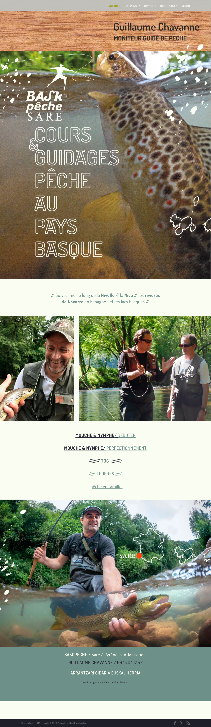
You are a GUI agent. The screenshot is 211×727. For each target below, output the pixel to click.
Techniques (131, 6)
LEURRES (105, 474)
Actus (172, 6)
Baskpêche (114, 6)
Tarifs (162, 6)
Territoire (148, 6)
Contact (185, 6)
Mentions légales (77, 723)
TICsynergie (43, 723)
